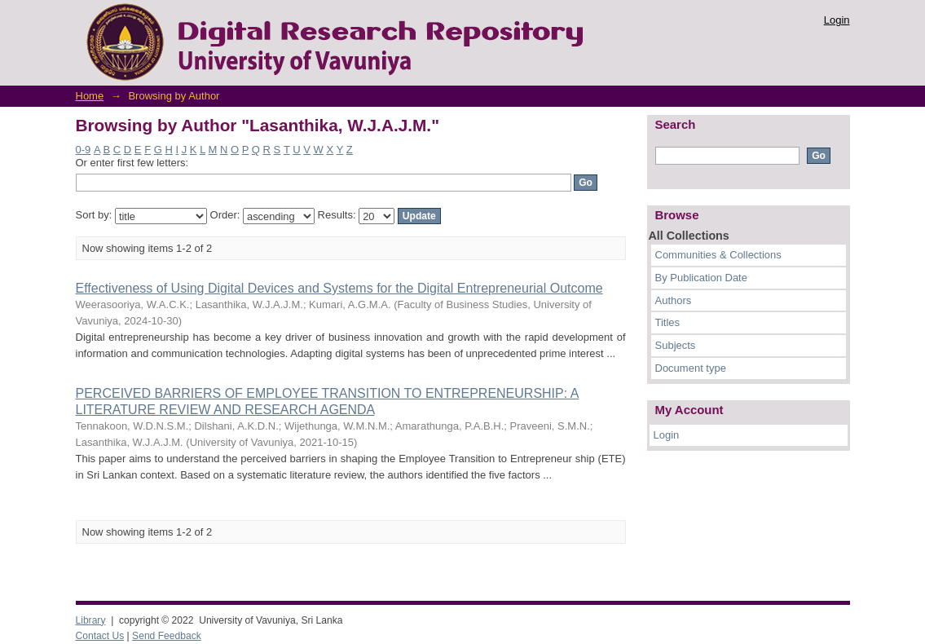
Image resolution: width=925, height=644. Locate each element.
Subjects (675, 345)
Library (91, 620)
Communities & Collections (718, 255)
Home (90, 96)
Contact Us (100, 636)
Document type (690, 368)
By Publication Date (701, 277)
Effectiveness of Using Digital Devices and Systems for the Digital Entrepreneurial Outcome (339, 288)
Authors (673, 300)
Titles (668, 322)
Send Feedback (166, 636)
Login (837, 20)
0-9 (83, 149)
